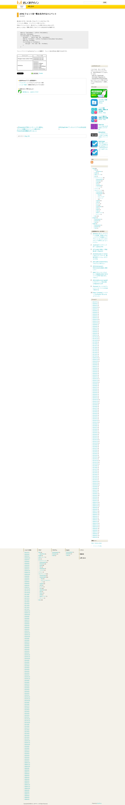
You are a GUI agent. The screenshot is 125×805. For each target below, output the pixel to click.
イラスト (96, 188)
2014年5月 (95, 411)
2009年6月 (95, 512)
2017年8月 (95, 343)
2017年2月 (95, 354)
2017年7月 (95, 345)
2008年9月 (95, 528)
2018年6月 (95, 330)
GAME (95, 173)
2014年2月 (95, 417)
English (67, 550)
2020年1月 (95, 305)
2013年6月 (95, 429)
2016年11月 (95, 359)
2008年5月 (95, 535)
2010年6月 (95, 492)
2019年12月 (95, 307)
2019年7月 (95, 309)
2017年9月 (95, 342)
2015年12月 (95, 378)
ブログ (21, 7)
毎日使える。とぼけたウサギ (28, 92)
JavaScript (98, 206)
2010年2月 (95, 499)
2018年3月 (95, 333)
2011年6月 (95, 471)
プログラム (54, 550)
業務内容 (82, 554)
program (94, 217)
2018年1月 (95, 335)
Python (97, 209)
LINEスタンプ (97, 174)
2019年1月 (95, 317)
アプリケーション (98, 177)
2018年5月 (95, 331)
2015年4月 (95, 392)
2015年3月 (95, 394)
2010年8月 (95, 488)
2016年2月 (95, 375)
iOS (29, 136)
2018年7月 (95, 328)
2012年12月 (95, 439)
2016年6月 (95, 368)
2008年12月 (95, 523)
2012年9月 (95, 445)
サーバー (98, 214)
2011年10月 (95, 464)
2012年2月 (95, 457)
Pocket (41, 73)
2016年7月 (95, 366)
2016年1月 (95, 377)
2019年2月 (95, 316)
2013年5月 (95, 431)
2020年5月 (95, 303)
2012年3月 (95, 455)
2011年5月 (95, 472)
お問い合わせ (31, 7)
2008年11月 (95, 525)
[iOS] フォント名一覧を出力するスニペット (38, 14)
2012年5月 (95, 451)
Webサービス (99, 212)
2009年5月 (95, 514)
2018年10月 (95, 323)
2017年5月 (95, 349)
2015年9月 (95, 384)
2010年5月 (95, 493)
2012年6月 (95, 450)
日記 (95, 216)
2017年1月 (95, 356)
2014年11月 (95, 401)
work (95, 176)
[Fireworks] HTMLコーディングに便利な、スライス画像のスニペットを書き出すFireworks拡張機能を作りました (30, 129)
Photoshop (98, 185)
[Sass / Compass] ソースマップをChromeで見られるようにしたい (100, 294)
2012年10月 (95, 443)
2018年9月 (95, 324)
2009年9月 (95, 507)
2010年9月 (95, 486)
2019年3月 (95, 314)
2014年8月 (95, 406)
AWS (97, 202)
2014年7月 (95, 408)
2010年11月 (95, 483)
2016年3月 (95, 373)
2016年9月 (95, 363)
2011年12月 (95, 460)
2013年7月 (95, 427)
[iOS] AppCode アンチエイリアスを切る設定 (72, 127)
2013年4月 (95, 432)
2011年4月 (95, 474)
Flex (97, 183)
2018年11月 (95, 321)
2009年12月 (95, 502)
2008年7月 (95, 532)
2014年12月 (95, 399)
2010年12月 (95, 481)
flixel (99, 195)
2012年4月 (95, 453)
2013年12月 (95, 420)
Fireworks (98, 181)
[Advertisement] (31, 110)
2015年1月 (95, 397)
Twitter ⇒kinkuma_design (96, 543)
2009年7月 (95, 511)
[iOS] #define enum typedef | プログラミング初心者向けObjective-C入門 (100, 282)
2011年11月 (95, 462)
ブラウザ (98, 187)
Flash (97, 182)
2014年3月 (95, 415)
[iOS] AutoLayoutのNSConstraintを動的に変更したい (100, 267)
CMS (95, 170)
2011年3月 (95, 476)
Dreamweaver (99, 179)
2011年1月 (95, 479)
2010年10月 (95, 485)
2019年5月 (95, 312)
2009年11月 (95, 504)
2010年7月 (95, 490)
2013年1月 (95, 438)
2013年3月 (95, 434)
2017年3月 (95, 352)
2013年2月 (95, 436)
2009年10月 (95, 506)
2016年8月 (95, 364)
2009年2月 (95, 519)
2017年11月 (95, 338)
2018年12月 (95, 319)
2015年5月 (95, 391)
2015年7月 (95, 387)
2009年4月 (95, 516)
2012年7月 (95, 448)
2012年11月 (95, 441)
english (94, 223)
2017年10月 (95, 340)
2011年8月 (95, 467)
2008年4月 (95, 537)
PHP (97, 208)
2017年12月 (95, 337)
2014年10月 (95, 403)
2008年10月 (95, 526)
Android (98, 200)
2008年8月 (95, 530)
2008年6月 (95, 533)
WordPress (98, 171)
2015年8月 (95, 385)
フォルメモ (22, 82)
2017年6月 (95, 347)
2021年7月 (95, 302)
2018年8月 (95, 326)
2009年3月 (95, 518)
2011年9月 (95, 465)
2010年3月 (95, 497)
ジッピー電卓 (23, 84)
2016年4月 (95, 371)
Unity (97, 211)
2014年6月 (95, 410)
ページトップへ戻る (97, 545)
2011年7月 (95, 469)
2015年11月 (95, 380)
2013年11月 (95, 422)
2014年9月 (95, 404)
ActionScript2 (99, 192)
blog (26, 136)
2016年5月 (95, 370)
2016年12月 (95, 357)
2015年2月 (95, 396)
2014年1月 (95, 418)
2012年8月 (95, 446)
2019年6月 (95, 310)
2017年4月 (95, 350)
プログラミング (98, 190)
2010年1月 (95, 500)
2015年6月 (95, 389)
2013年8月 (95, 425)
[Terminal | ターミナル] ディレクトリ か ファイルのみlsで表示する (100, 288)
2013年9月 (95, 424)
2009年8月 (95, 509)
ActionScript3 (99, 193)
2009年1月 (95, 521)
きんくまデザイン (28, 2)
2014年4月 (95, 413)
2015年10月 (95, 382)
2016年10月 (95, 361)
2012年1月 (95, 458)
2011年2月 (95, 478)
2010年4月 (95, 495)
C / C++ (98, 203)
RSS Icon (92, 162)
